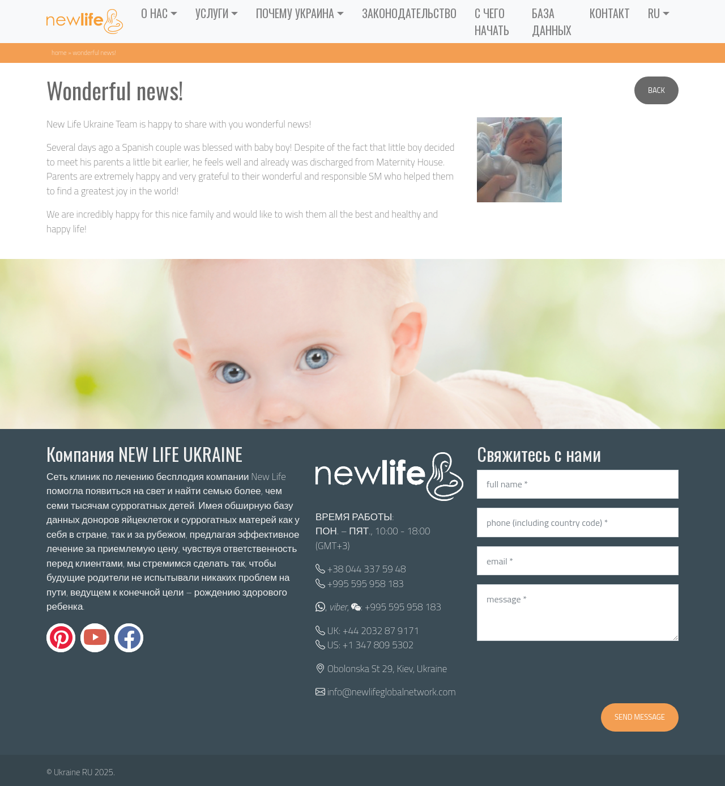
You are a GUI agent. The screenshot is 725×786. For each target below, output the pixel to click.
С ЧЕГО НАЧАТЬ (492, 22)
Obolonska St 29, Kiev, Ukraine (387, 668)
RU (654, 13)
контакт (610, 13)
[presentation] (563, 672)
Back (656, 90)
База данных (552, 22)
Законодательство (409, 13)
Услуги (211, 13)
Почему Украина (295, 13)
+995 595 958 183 (365, 583)
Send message (640, 717)
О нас (154, 13)
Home (59, 52)
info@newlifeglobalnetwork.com (391, 692)
